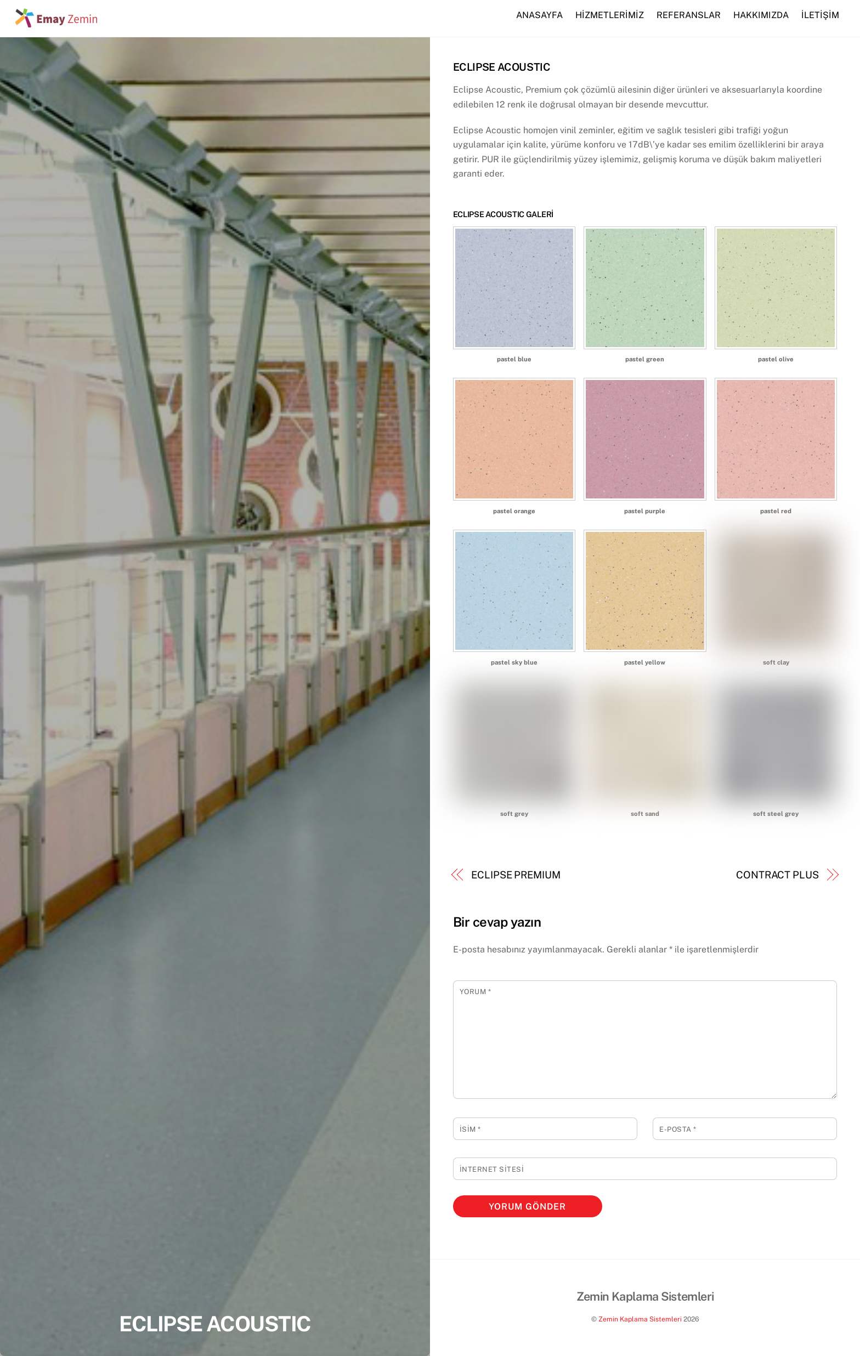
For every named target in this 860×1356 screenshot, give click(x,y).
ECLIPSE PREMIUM (516, 875)
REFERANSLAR (689, 15)
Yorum (475, 992)
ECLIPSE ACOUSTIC (214, 1324)
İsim (470, 1129)
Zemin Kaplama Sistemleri (640, 1319)
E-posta (678, 1129)
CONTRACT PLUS (777, 875)
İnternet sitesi (492, 1169)
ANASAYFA (539, 15)
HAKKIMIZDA (761, 15)
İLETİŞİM (820, 15)
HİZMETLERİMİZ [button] (609, 15)
